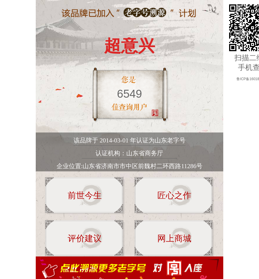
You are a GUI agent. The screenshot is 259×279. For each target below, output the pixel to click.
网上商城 (174, 238)
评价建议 (85, 238)
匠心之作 (174, 195)
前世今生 (85, 195)
